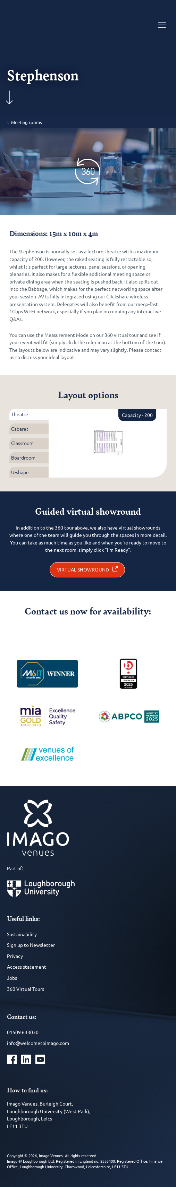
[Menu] (162, 25)
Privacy (15, 956)
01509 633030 (23, 1032)
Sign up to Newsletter (31, 945)
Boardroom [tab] (23, 457)
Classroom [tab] (22, 442)
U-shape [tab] (20, 472)
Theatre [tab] (19, 414)
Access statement (26, 966)
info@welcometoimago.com (38, 1043)
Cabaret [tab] (19, 428)
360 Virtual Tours (25, 989)
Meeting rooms (26, 122)
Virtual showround (83, 569)
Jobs (12, 978)
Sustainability (22, 934)
